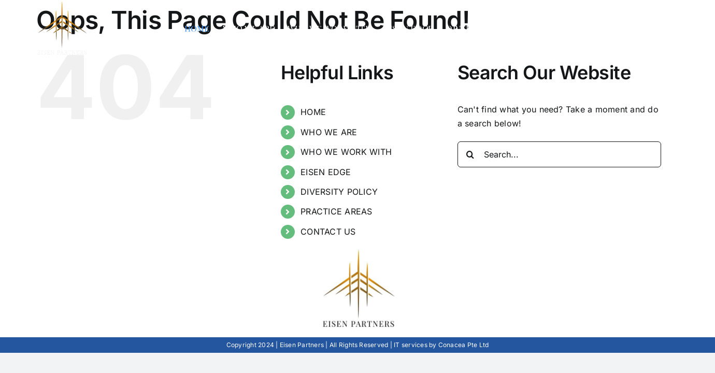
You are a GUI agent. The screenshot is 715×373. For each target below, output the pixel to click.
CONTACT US (328, 231)
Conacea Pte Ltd (463, 345)
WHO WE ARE (329, 132)
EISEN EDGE (326, 172)
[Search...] (559, 154)
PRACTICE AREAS (336, 211)
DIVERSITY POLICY (339, 192)
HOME (313, 112)
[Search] (470, 154)
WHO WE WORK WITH (346, 152)
